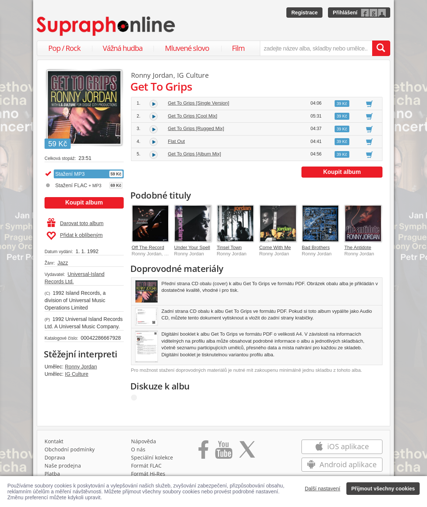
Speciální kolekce (152, 457)
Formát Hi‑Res (148, 473)
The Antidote (357, 247)
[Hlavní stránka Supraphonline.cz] (106, 26)
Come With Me (275, 247)
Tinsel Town (229, 247)
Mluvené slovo (187, 48)
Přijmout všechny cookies (383, 489)
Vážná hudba (122, 48)
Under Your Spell (192, 247)
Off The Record (148, 247)
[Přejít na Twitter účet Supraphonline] (247, 452)
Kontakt (54, 441)
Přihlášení (345, 12)
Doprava (55, 457)
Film (238, 48)
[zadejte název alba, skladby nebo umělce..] (316, 48)
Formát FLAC (146, 465)
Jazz (62, 263)
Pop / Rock (64, 48)
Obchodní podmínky (70, 449)
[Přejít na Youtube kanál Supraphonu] (223, 452)
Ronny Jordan (81, 367)
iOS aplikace (342, 446)
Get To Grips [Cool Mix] (192, 116)
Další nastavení (322, 489)
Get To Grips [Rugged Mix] (196, 128)
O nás (138, 449)
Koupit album (84, 202)
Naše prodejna (63, 465)
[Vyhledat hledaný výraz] (381, 48)
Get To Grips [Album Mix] (194, 154)
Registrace (304, 12)
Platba (52, 473)
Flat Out (176, 141)
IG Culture (76, 374)
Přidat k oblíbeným (74, 235)
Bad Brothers (316, 247)
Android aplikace (342, 464)
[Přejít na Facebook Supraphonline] (203, 452)
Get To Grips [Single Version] (198, 103)
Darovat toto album (75, 223)
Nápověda (143, 441)
